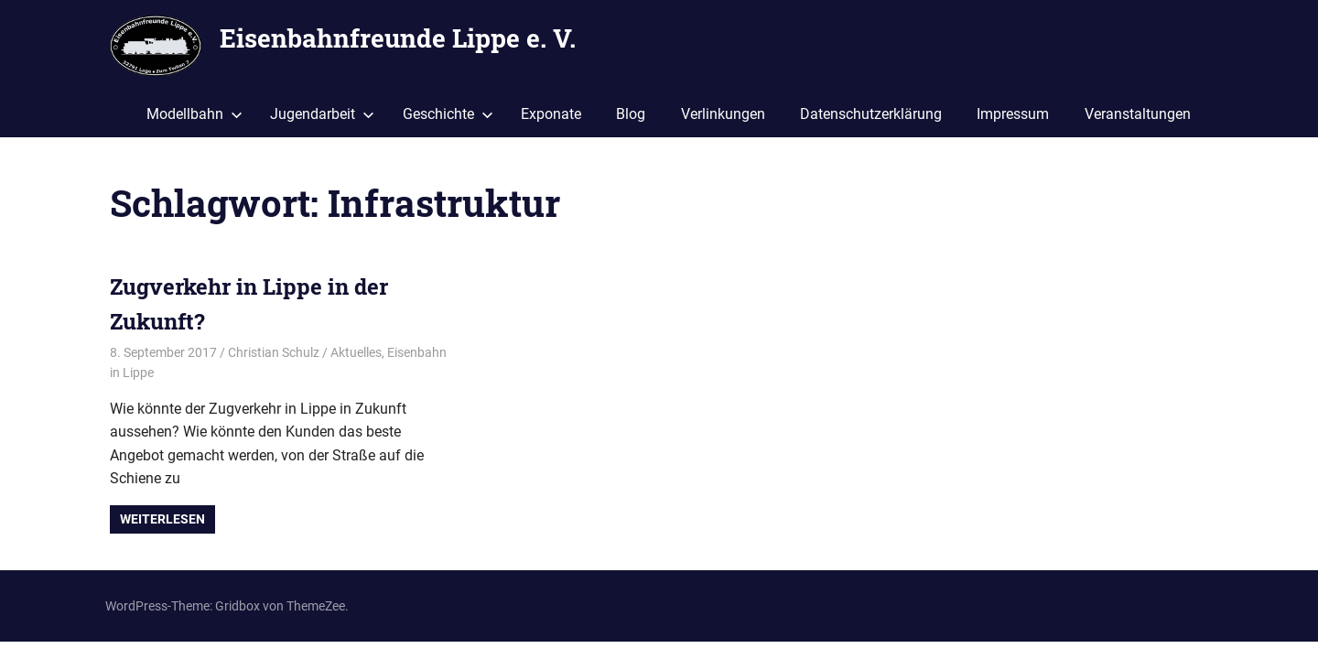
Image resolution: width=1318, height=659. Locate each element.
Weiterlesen (162, 519)
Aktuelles (356, 352)
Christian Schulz (273, 352)
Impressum (1013, 114)
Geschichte (448, 114)
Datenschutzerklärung (871, 114)
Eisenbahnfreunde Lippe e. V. (398, 38)
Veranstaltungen (1138, 114)
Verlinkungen (723, 114)
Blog (630, 114)
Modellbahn (194, 114)
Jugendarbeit (322, 114)
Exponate (551, 114)
